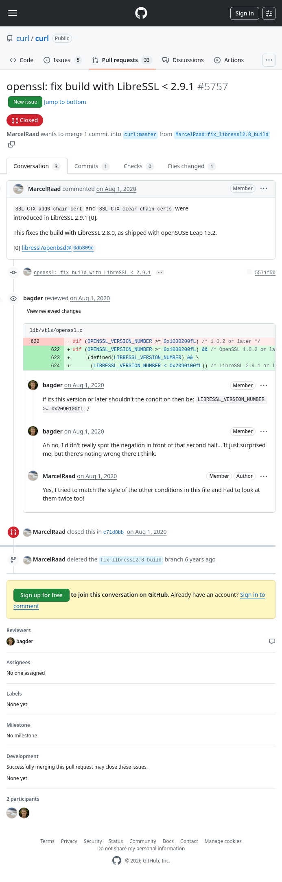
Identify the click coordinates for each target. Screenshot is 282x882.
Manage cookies (223, 841)
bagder (33, 298)
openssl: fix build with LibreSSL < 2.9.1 (92, 273)
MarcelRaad (23, 134)
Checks (139, 166)
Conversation (37, 166)
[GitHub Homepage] (117, 861)
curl (22, 38)
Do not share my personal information (141, 848)
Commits (92, 166)
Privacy (69, 841)
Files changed (192, 166)
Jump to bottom (65, 102)
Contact (189, 841)
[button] (11, 143)
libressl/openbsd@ (59, 247)
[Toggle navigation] (13, 13)
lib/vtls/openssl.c (56, 331)
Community (142, 841)
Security (93, 841)
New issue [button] (25, 101)
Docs (168, 841)
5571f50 (265, 273)
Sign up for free (41, 595)
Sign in (245, 13)
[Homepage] (141, 13)
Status (116, 841)
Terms (47, 841)
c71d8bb (113, 532)
